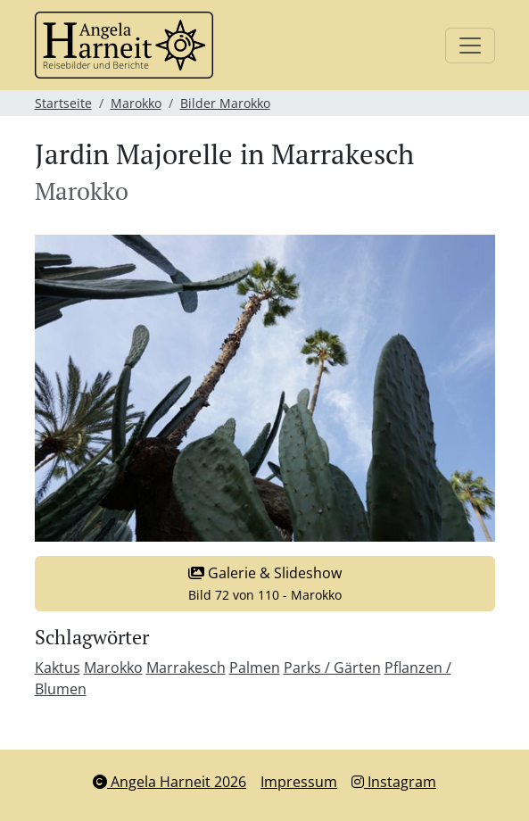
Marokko (136, 103)
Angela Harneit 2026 (169, 782)
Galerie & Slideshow (265, 583)
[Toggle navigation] (470, 45)
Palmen (254, 667)
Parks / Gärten (332, 667)
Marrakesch (186, 667)
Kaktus (57, 667)
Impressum (298, 782)
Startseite (63, 103)
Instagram (393, 782)
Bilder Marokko (225, 103)
